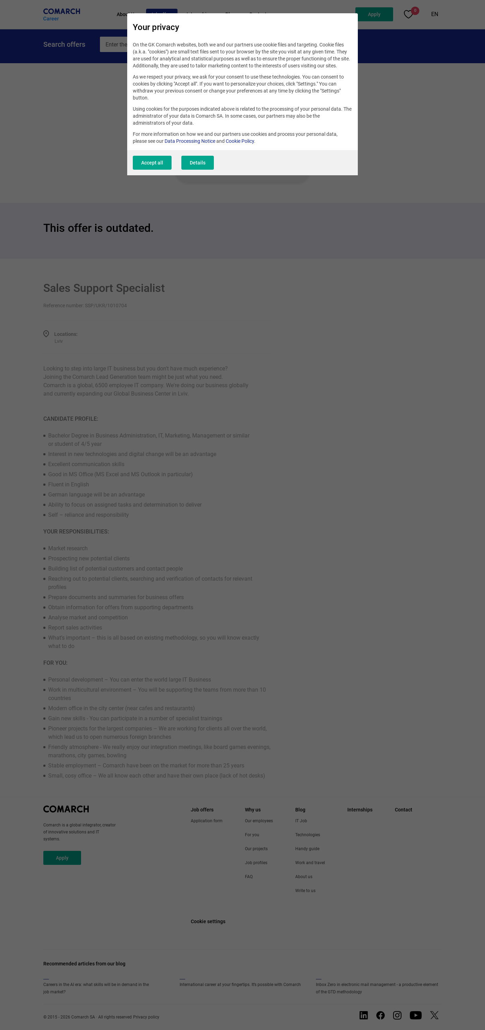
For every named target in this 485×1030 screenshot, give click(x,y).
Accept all (152, 162)
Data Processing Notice (190, 141)
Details (197, 162)
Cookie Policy (240, 141)
